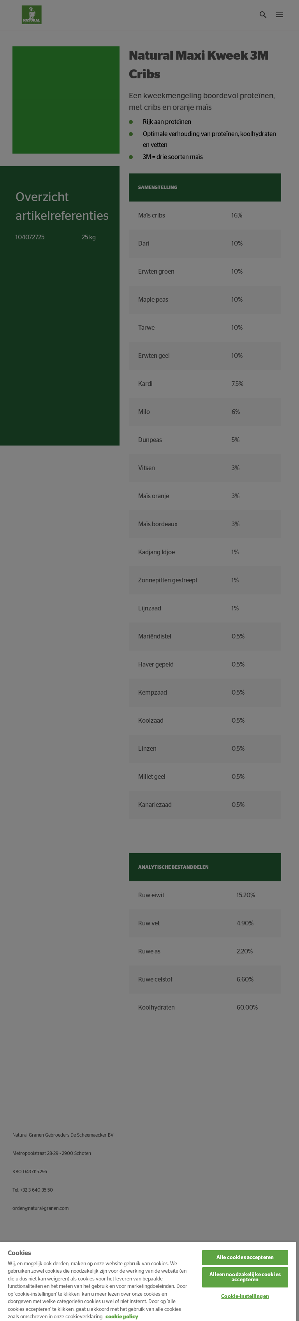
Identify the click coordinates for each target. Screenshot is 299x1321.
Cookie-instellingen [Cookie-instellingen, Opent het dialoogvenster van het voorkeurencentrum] (245, 1296)
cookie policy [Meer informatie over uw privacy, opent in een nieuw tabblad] (122, 1316)
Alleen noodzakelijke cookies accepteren (245, 1277)
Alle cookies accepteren (245, 1257)
